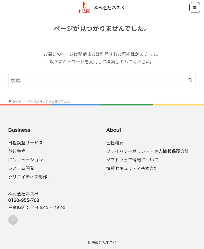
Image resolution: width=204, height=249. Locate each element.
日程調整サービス (25, 142)
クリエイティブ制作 (27, 176)
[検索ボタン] (190, 80)
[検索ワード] (102, 80)
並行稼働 (17, 151)
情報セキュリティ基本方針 (132, 168)
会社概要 (115, 142)
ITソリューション (25, 159)
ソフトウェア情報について (132, 159)
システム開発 (21, 168)
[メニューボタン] (194, 7)
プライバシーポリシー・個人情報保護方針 (147, 151)
